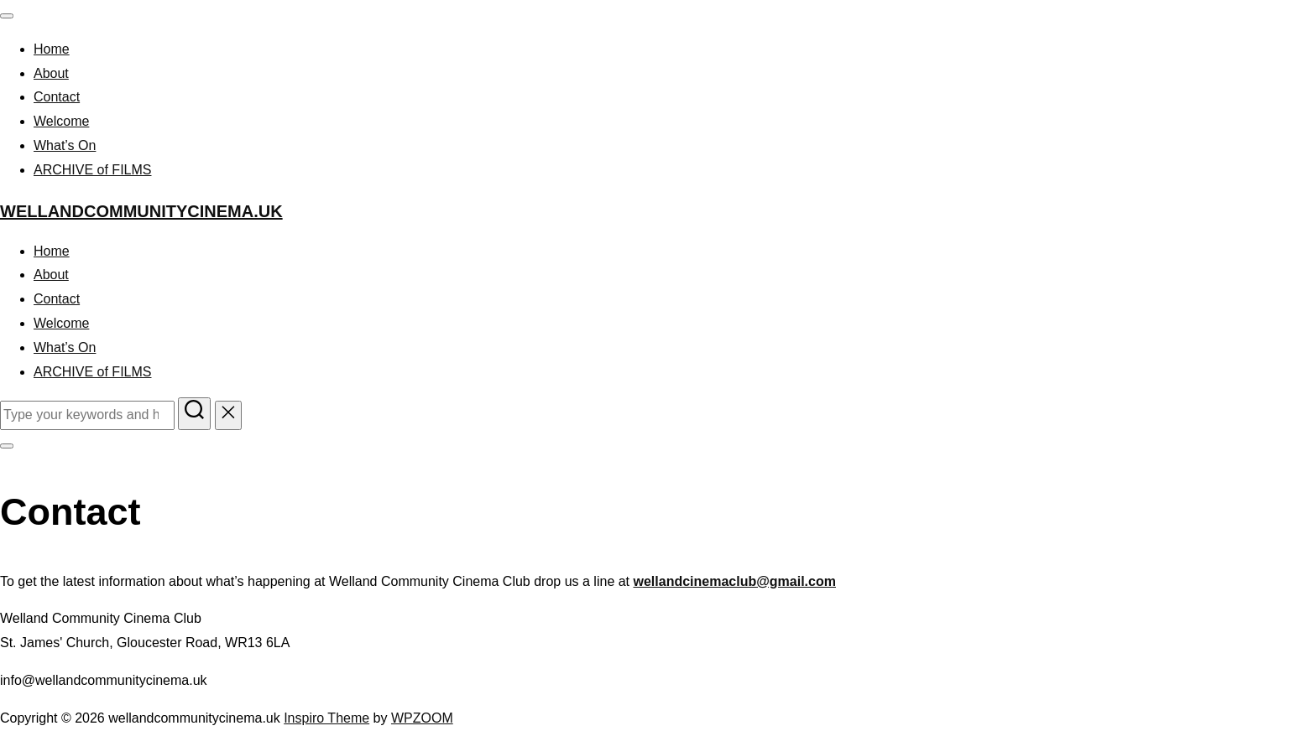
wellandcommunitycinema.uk (141, 211)
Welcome (61, 121)
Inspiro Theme (326, 718)
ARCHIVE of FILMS (92, 170)
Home (52, 49)
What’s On (65, 145)
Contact (57, 97)
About (51, 73)
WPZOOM (422, 718)
